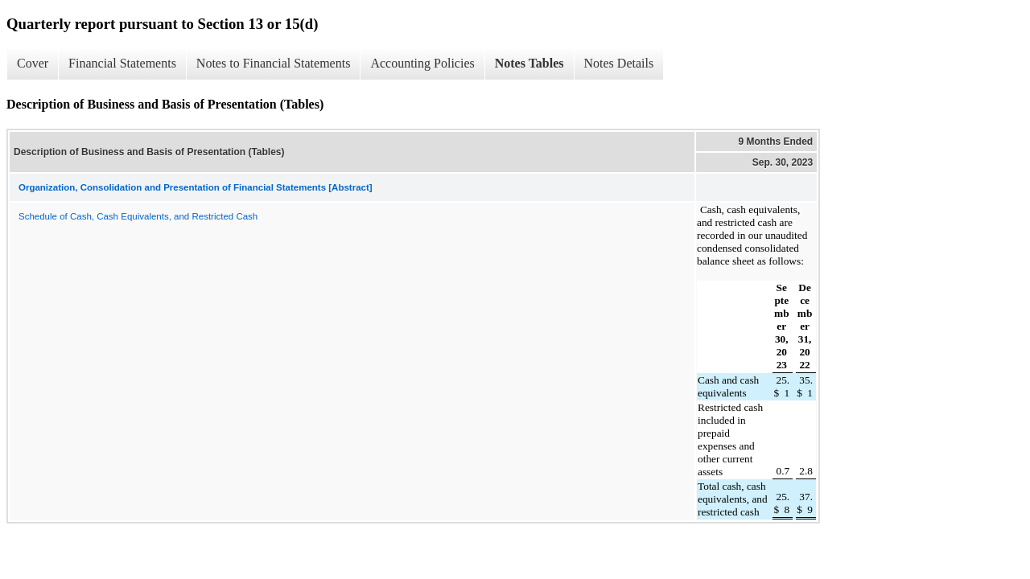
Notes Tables (529, 63)
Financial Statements (122, 63)
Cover (32, 63)
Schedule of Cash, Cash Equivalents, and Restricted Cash (138, 216)
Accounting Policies (422, 63)
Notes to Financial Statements (273, 63)
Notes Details (619, 63)
